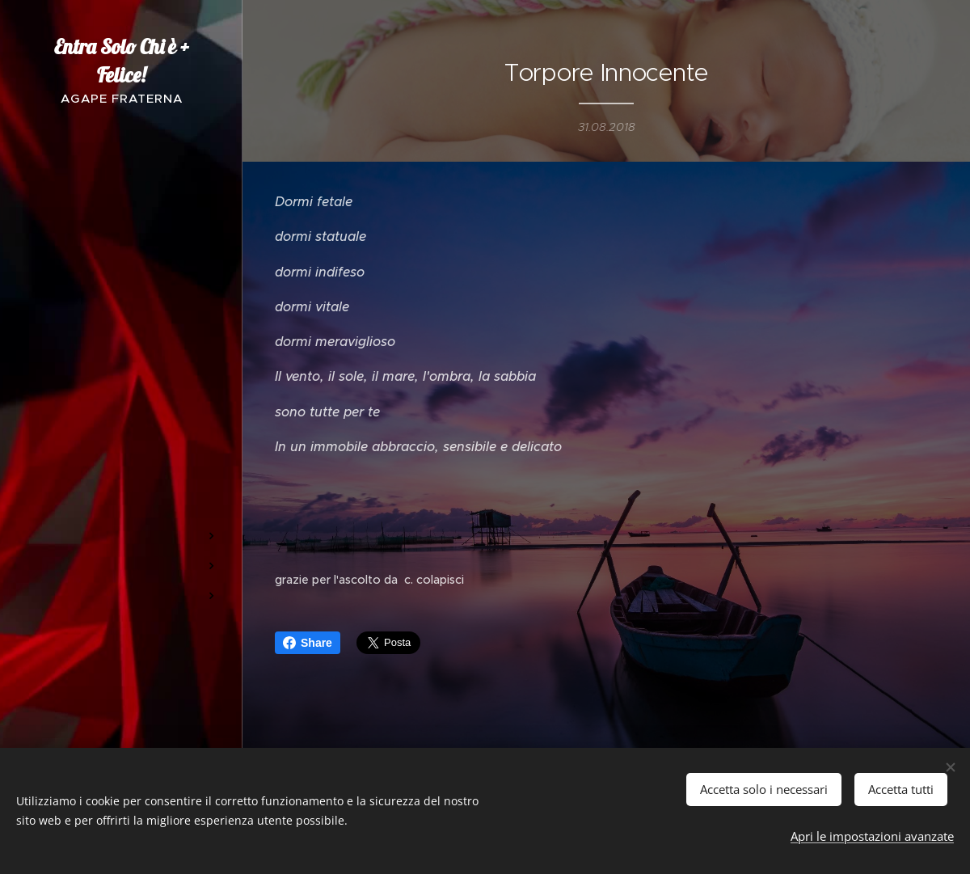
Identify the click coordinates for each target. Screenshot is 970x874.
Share (307, 642)
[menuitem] (121, 308)
